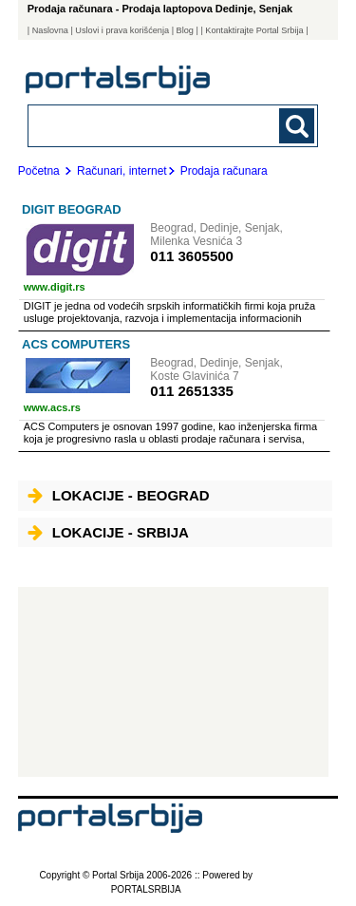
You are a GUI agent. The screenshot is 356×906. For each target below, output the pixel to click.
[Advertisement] (173, 682)
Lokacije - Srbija (108, 532)
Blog (185, 30)
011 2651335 (192, 391)
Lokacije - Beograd (119, 495)
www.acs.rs (52, 407)
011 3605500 (192, 256)
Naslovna (50, 30)
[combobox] (145, 124)
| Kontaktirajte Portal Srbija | (254, 30)
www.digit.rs (54, 287)
